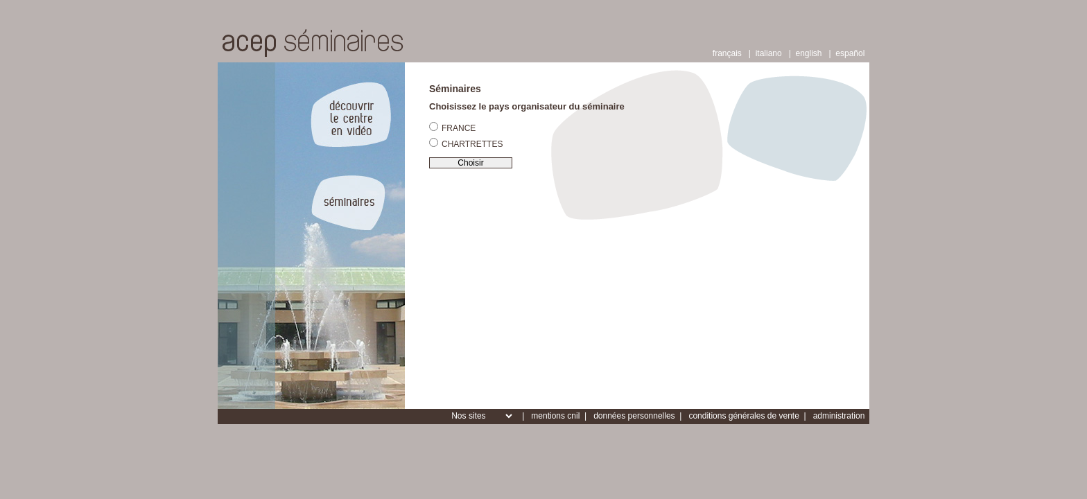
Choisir (470, 163)
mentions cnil (555, 416)
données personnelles (634, 416)
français (727, 53)
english (808, 53)
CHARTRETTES (466, 143)
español (849, 53)
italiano (769, 53)
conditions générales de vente (743, 416)
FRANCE (452, 127)
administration (839, 416)
